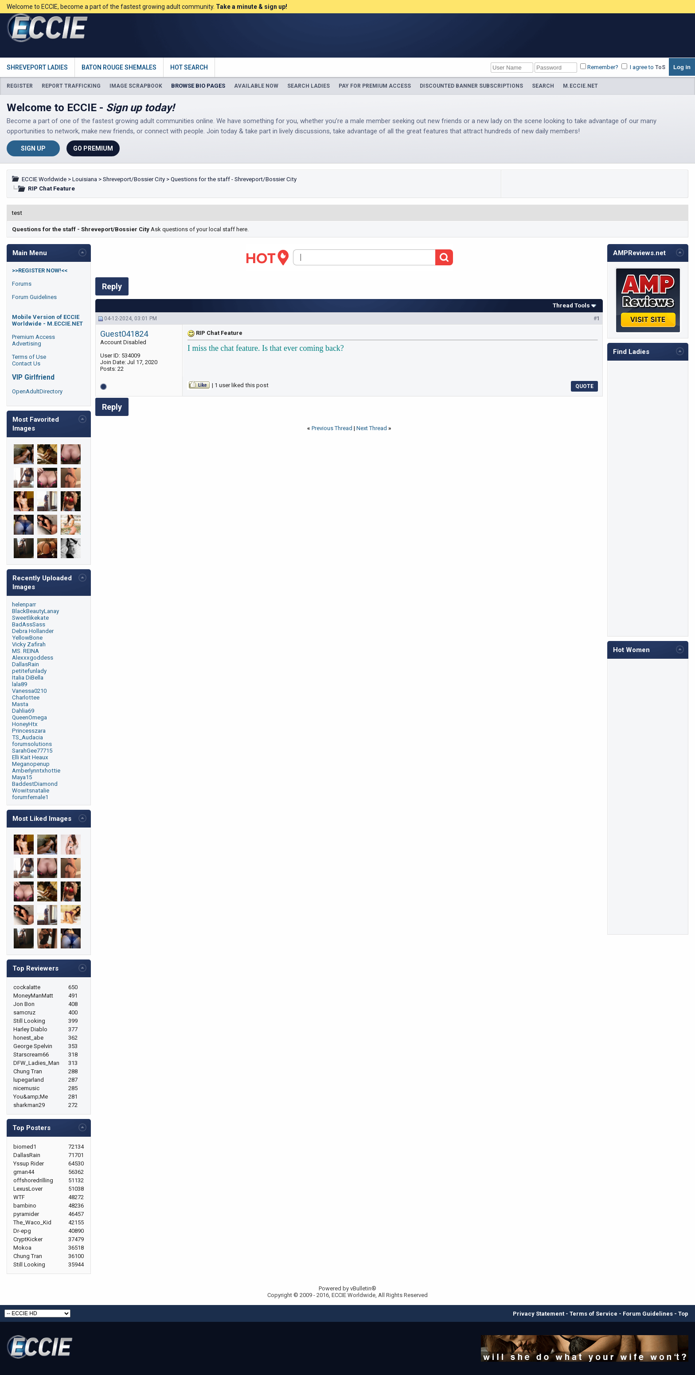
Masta (20, 704)
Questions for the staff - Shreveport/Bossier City (234, 179)
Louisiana (84, 179)
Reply (112, 286)
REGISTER (20, 86)
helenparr (24, 604)
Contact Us (26, 363)
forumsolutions (32, 744)
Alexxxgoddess (32, 657)
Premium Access (33, 337)
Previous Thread (332, 428)
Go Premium (93, 148)
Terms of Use (29, 356)
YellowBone (27, 637)
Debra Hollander (33, 631)
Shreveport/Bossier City (134, 179)
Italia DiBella (27, 677)
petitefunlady (29, 671)
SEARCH (543, 86)
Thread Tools (571, 305)
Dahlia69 (23, 710)
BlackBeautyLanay (35, 611)
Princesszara (29, 730)
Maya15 (22, 777)
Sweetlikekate (30, 617)
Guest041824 (124, 334)
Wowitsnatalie (30, 790)
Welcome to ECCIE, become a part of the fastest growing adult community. (147, 6)
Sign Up (33, 148)
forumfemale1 (30, 797)
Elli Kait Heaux (30, 757)
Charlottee (25, 697)
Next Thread (371, 428)
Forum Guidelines (34, 297)
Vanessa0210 (29, 691)
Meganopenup (31, 764)
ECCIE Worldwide (44, 179)
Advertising (26, 343)
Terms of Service (593, 1313)
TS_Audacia (27, 737)
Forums (21, 283)
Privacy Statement (538, 1313)
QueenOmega (29, 717)
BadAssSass (28, 624)
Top (683, 1313)
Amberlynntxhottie (36, 770)
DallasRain (25, 664)
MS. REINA (25, 651)
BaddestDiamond (35, 784)
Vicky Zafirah (29, 644)
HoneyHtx (25, 724)
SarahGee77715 (32, 750)
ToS (660, 67)
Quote (584, 386)
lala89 (19, 684)
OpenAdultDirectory (37, 391)
